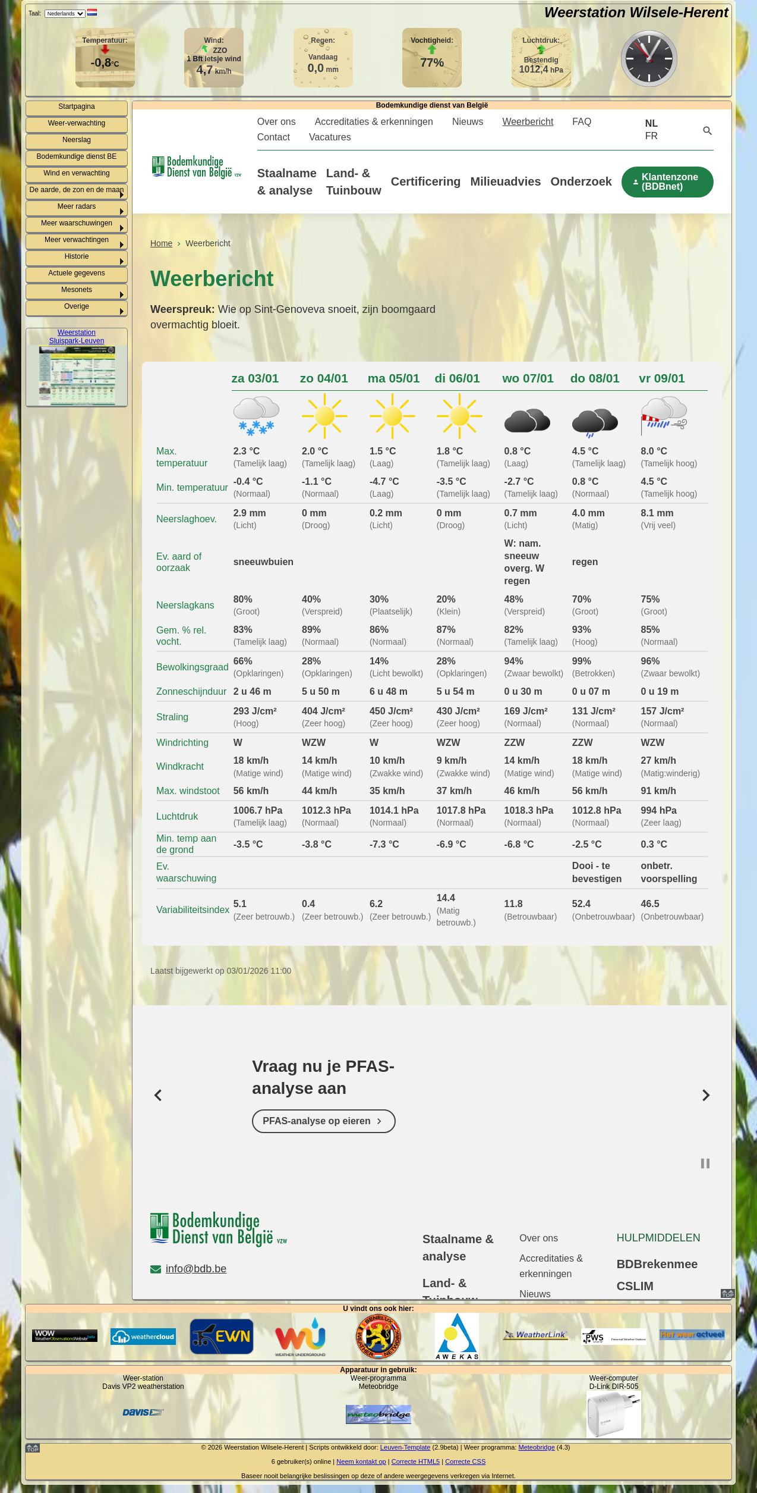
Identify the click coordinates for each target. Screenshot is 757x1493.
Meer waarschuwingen (76, 223)
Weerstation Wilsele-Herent (636, 12)
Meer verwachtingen (77, 240)
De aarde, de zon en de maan (77, 190)
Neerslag (76, 140)
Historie (77, 256)
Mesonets (76, 290)
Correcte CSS (465, 1461)
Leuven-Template (405, 1447)
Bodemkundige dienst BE (77, 156)
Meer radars (77, 206)
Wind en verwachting (76, 173)
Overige (76, 306)
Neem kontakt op (361, 1461)
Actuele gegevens (76, 273)
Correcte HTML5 (416, 1461)
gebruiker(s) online (304, 1461)
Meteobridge (536, 1447)
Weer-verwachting (76, 123)
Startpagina (76, 106)
